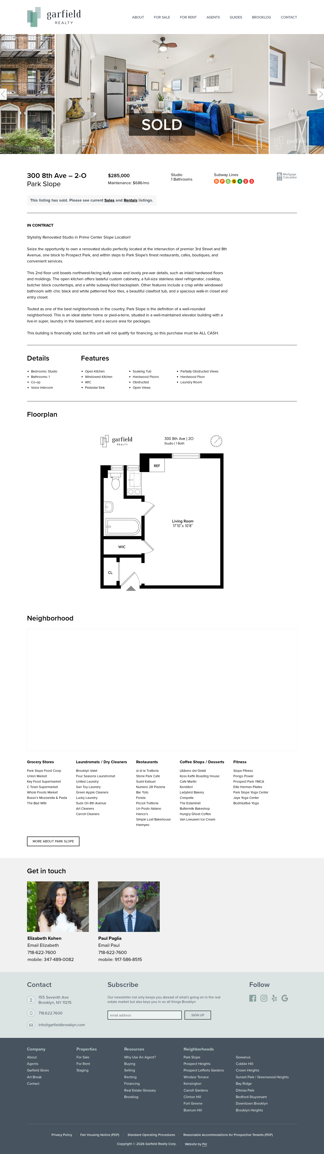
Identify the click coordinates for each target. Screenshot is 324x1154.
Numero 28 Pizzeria (150, 786)
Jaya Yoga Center (246, 797)
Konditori (186, 786)
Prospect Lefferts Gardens (204, 1070)
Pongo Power (243, 776)
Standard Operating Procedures (151, 1134)
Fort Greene (193, 1103)
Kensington (192, 1083)
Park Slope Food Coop (44, 770)
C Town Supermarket (42, 786)
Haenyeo (142, 824)
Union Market (37, 776)
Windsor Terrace (196, 1076)
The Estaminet (190, 803)
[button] (287, 178)
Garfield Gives (38, 1070)
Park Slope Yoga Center (250, 792)
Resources (134, 1049)
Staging (82, 1070)
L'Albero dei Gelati (193, 770)
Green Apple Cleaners (92, 792)
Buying (129, 1063)
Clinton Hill (192, 1096)
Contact (289, 17)
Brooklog (261, 17)
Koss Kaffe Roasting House (199, 776)
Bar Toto (142, 792)
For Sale (162, 17)
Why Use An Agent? (140, 1057)
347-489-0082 (59, 959)
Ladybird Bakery (192, 792)
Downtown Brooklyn (252, 1103)
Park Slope (192, 1057)
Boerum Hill (193, 1110)
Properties (86, 1049)
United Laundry (87, 781)
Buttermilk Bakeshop (195, 808)
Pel (204, 1144)
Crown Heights (247, 1070)
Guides (236, 17)
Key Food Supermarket (44, 781)
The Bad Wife (37, 803)
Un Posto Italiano (148, 808)
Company (36, 1049)
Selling (129, 1070)
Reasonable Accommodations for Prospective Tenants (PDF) (228, 1134)
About (138, 17)
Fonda (141, 797)
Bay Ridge (244, 1083)
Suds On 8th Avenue (91, 803)
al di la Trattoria (147, 770)
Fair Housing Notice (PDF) (99, 1134)
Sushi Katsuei (145, 781)
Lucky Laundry (86, 797)
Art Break (34, 1076)
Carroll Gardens (196, 1090)
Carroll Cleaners (87, 813)
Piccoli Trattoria (147, 803)
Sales (109, 200)
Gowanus (243, 1057)
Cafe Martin (188, 781)
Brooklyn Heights (249, 1110)
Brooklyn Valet (86, 770)
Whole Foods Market (42, 792)
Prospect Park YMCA (248, 781)
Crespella (187, 797)
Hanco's (142, 813)
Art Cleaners (85, 808)
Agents (213, 17)
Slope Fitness (243, 770)
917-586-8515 (128, 959)
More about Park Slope (53, 841)
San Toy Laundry (88, 786)
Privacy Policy (62, 1134)
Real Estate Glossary (140, 1090)
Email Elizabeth (43, 945)
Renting (130, 1076)
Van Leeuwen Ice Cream (197, 819)
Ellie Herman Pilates (247, 786)
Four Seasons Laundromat (95, 776)
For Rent (188, 17)
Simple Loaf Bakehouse (153, 819)
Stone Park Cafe (148, 776)
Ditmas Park (245, 1090)
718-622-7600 (41, 952)
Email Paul (109, 945)
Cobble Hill (244, 1063)
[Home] (54, 17)
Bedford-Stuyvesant (251, 1096)
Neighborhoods (199, 1049)
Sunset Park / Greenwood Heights (262, 1076)
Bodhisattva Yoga (246, 803)
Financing (132, 1083)
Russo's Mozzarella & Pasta (47, 797)
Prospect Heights (197, 1063)
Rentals (130, 200)
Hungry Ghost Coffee (195, 813)
